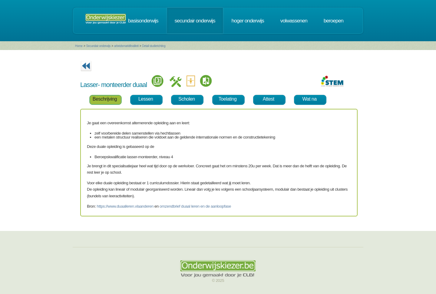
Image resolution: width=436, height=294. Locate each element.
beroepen (333, 21)
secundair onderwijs (195, 21)
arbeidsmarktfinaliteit (126, 46)
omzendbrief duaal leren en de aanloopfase (195, 206)
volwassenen (293, 21)
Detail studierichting (153, 46)
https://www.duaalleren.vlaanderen (125, 206)
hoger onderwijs (248, 21)
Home (79, 46)
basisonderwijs (143, 21)
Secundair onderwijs (98, 46)
